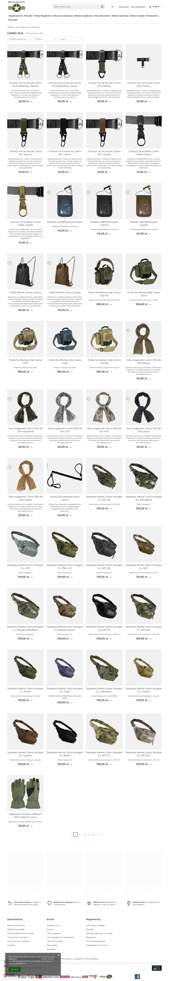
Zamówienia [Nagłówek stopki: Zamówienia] (14, 919)
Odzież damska (120, 16)
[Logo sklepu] (16, 6)
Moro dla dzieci (102, 16)
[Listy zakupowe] (139, 6)
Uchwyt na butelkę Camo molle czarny (143, 153)
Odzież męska (137, 16)
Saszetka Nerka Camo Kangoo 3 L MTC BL (104, 567)
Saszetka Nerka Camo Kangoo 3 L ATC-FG (104, 754)
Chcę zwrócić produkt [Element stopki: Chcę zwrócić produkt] (17, 937)
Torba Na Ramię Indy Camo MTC (25, 362)
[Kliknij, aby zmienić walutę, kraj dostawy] (113, 6)
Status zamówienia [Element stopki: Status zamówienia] (16, 925)
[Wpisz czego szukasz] (78, 7)
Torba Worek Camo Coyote (65, 292)
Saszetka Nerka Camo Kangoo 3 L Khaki (25, 690)
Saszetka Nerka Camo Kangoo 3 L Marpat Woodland (25, 628)
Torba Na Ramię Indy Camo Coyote (104, 362)
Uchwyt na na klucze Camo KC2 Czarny (143, 84)
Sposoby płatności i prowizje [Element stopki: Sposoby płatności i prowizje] (99, 933)
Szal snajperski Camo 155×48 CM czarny (144, 430)
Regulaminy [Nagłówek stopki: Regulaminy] (93, 919)
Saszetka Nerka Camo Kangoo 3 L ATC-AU (144, 754)
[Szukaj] (102, 7)
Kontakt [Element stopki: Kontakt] (11, 945)
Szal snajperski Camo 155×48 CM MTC (104, 430)
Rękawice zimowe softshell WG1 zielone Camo (25, 816)
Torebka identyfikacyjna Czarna (104, 223)
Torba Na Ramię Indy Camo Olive (143, 294)
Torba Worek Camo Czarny (25, 292)
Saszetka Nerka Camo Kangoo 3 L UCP (25, 567)
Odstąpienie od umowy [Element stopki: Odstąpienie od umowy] (97, 945)
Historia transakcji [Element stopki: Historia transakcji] (55, 941)
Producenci (152, 16)
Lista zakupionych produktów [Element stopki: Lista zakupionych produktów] (60, 937)
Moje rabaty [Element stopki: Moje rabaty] (52, 945)
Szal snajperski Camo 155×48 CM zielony (144, 362)
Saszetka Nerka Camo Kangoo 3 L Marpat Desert (65, 628)
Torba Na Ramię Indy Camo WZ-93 (104, 294)
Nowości (13, 20)
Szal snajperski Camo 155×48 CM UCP (65, 430)
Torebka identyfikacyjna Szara (64, 221)
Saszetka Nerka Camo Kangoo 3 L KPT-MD (144, 628)
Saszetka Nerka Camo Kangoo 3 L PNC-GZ (65, 567)
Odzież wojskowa (83, 16)
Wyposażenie (15, 16)
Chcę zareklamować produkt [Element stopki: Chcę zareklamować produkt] (20, 933)
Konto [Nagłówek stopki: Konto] (50, 919)
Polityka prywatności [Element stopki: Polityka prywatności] (95, 941)
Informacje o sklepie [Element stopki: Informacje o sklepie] (95, 925)
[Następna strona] (98, 834)
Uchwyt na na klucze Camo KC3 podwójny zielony (25, 84)
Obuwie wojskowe (63, 16)
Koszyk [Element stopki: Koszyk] (50, 929)
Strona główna (22, 27)
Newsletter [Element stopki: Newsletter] (52, 949)
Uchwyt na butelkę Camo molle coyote (25, 223)
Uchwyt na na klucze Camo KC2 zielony (104, 84)
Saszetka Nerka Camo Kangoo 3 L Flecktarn (104, 690)
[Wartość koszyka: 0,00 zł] (155, 6)
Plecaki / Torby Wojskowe (38, 16)
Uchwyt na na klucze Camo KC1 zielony (25, 153)
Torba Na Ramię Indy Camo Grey (64, 362)
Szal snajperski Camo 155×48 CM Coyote (25, 498)
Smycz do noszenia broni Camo (65, 498)
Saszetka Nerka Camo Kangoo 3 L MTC (144, 567)
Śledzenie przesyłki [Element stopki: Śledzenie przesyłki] (16, 929)
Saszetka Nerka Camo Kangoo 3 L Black (65, 754)
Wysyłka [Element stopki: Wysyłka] (90, 929)
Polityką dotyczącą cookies (28, 959)
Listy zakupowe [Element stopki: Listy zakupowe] (54, 933)
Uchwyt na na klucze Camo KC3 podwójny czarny (64, 84)
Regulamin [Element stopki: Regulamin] (91, 937)
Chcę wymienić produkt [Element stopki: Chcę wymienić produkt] (18, 941)
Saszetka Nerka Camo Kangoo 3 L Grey (65, 690)
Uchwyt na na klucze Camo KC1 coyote (104, 153)
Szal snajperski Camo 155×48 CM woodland (25, 430)
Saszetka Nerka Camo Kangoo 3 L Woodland (144, 498)
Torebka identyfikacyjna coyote (144, 223)
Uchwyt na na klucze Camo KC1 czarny (64, 153)
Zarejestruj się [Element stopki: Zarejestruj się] (53, 925)
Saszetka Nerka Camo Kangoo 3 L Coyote (144, 690)
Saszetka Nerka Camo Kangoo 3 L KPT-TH (104, 628)
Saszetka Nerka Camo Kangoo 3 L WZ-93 (104, 498)
